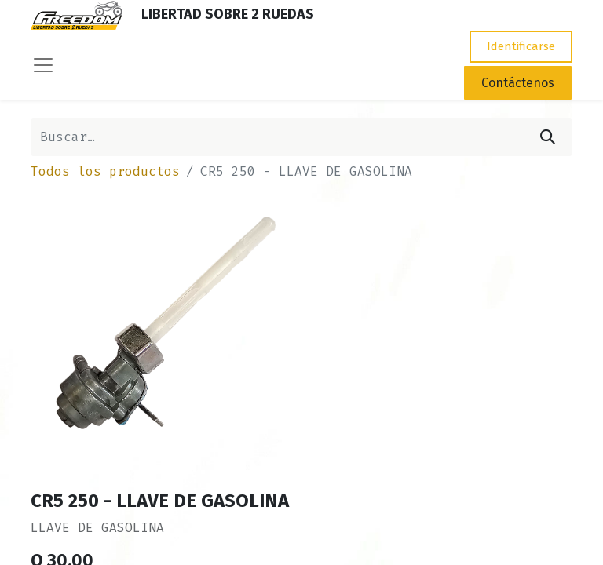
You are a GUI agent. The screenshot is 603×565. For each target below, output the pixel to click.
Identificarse (521, 46)
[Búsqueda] (547, 137)
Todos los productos (105, 171)
